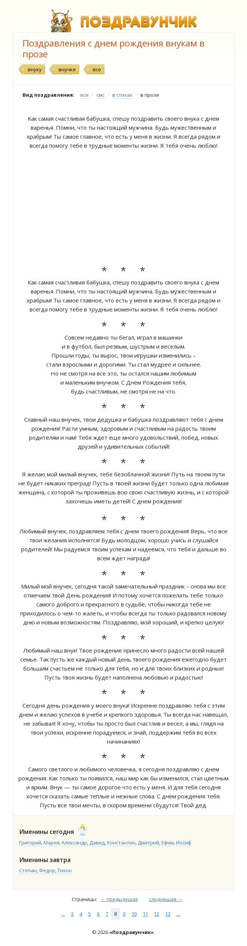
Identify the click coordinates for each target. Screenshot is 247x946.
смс (100, 94)
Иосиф (183, 842)
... (63, 913)
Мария (51, 842)
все (97, 69)
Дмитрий (148, 842)
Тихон (64, 870)
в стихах (122, 94)
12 (156, 913)
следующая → (165, 899)
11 (145, 913)
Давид (97, 842)
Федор (47, 870)
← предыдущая (119, 899)
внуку (35, 69)
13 (167, 913)
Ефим (167, 842)
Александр (74, 842)
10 (134, 913)
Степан (28, 870)
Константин (121, 842)
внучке (67, 69)
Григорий (30, 842)
